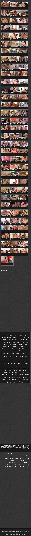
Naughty (3, 379)
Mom (15, 370)
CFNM (23, 348)
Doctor (16, 374)
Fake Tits (9, 382)
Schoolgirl (10, 370)
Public (14, 382)
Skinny (6, 361)
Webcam (7, 368)
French (26, 335)
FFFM (9, 377)
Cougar (27, 348)
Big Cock (5, 359)
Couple (9, 348)
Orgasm (8, 342)
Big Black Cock (17, 372)
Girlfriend (11, 356)
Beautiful (24, 368)
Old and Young (26, 337)
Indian (10, 344)
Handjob (18, 348)
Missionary (14, 379)
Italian (9, 339)
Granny (27, 379)
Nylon (10, 361)
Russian (4, 377)
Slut (12, 372)
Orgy (17, 366)
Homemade (21, 374)
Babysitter (5, 344)
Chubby (13, 348)
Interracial (17, 339)
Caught (23, 379)
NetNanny (19, 534)
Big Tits (22, 353)
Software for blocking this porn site (11, 534)
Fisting (4, 339)
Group (21, 356)
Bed (28, 368)
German (14, 361)
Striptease (18, 377)
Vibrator (16, 356)
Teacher (3, 353)
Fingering (4, 337)
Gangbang (4, 348)
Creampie (21, 346)
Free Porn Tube (22, 461)
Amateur (9, 363)
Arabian (26, 346)
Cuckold (13, 342)
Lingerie (24, 370)
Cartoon (26, 353)
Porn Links (17, 465)
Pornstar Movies (11, 461)
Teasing (10, 335)
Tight (6, 370)
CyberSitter (23, 534)
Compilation (20, 335)
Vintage (19, 363)
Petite (27, 372)
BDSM (28, 361)
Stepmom (25, 377)
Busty (26, 356)
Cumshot (19, 337)
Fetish (23, 372)
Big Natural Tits (25, 363)
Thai (27, 350)
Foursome (9, 337)
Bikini (3, 374)
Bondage (23, 361)
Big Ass (5, 356)
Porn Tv (26, 465)
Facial (12, 374)
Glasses (14, 344)
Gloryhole (4, 350)
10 (17, 267)
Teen (22, 342)
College (17, 353)
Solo (12, 368)
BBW (15, 335)
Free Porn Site (24, 457)
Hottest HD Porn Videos (11, 457)
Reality (19, 379)
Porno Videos (9, 465)
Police (20, 370)
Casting (13, 353)
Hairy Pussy (10, 350)
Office (20, 368)
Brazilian (4, 346)
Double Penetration (6, 372)
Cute (2, 361)
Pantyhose (20, 344)
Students (21, 382)
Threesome (24, 339)
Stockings (8, 379)
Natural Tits (15, 346)
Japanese (25, 344)
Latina (16, 368)
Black (7, 374)
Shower (3, 368)
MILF (9, 346)
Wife (12, 339)
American (14, 337)
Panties (15, 363)
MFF (17, 382)
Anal (8, 353)
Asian (5, 335)
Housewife (17, 351)
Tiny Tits (13, 377)
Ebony (3, 363)
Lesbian (18, 342)
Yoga (23, 350)
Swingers (27, 374)
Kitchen (27, 342)
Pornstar (3, 342)
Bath (19, 361)
